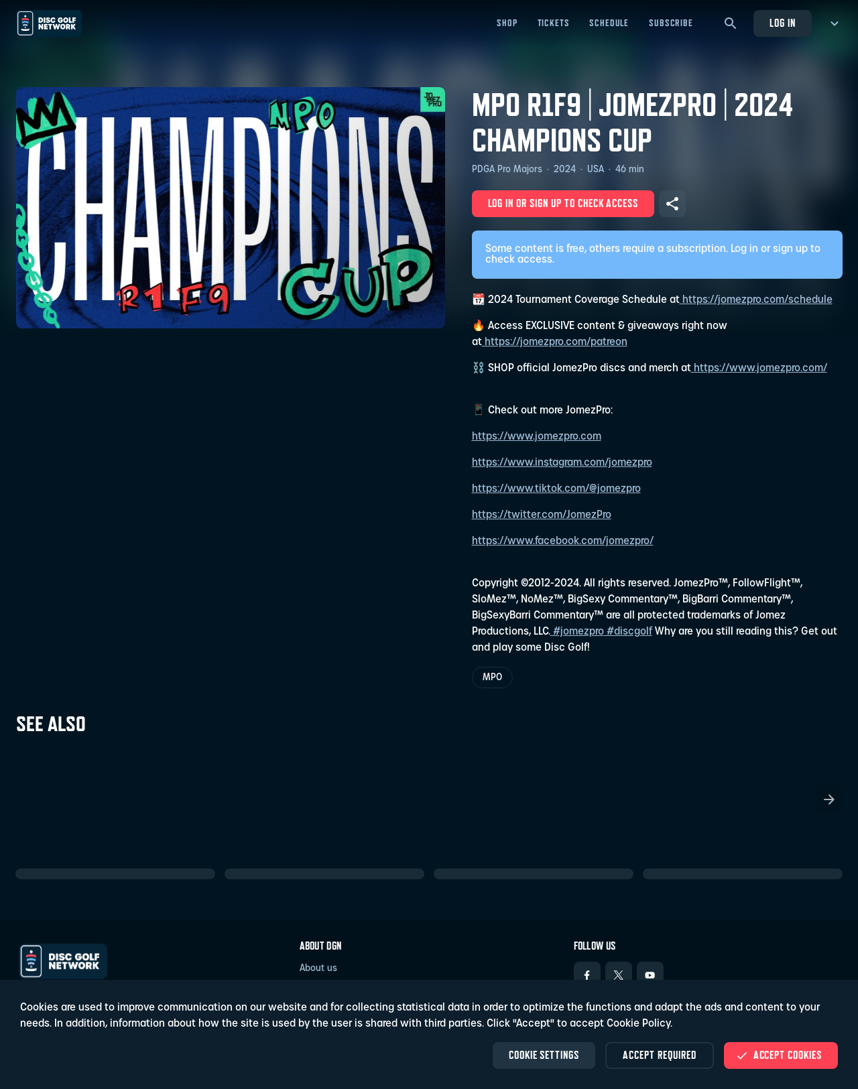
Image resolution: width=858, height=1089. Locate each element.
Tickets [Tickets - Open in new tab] (554, 22)
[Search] (731, 23)
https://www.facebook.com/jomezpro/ (563, 541)
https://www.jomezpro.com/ (759, 368)
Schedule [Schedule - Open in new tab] (609, 22)
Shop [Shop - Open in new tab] (507, 22)
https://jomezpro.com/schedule (756, 300)
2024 (565, 170)
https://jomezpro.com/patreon (554, 342)
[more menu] (832, 23)
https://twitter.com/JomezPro (541, 515)
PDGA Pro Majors (507, 170)
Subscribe (671, 22)
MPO (492, 678)
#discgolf (628, 632)
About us (318, 969)
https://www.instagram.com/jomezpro (562, 463)
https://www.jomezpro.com (536, 437)
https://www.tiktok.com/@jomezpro (556, 489)
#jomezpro (577, 632)
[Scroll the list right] (829, 799)
